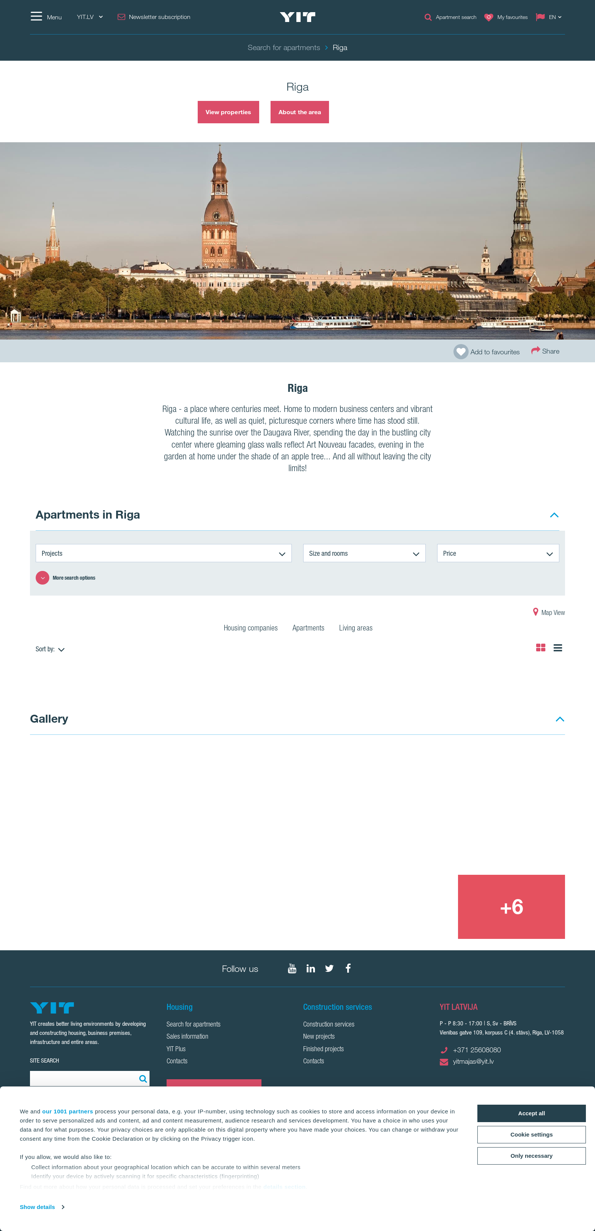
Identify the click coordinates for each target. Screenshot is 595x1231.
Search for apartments (193, 1025)
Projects (52, 553)
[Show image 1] (189, 842)
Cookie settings (531, 1134)
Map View (549, 613)
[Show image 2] (458, 809)
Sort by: (45, 649)
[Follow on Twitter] (329, 968)
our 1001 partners (67, 1111)
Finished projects (323, 1049)
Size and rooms (328, 553)
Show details (37, 1207)
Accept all (531, 1113)
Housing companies (251, 629)
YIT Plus (176, 1049)
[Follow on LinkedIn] (311, 968)
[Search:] (142, 1078)
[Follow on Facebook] (348, 968)
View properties (229, 112)
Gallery (49, 718)
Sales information (187, 1037)
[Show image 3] (403, 907)
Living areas (356, 629)
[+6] (511, 907)
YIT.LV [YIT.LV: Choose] (89, 16)
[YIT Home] (297, 17)
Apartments (308, 629)
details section (284, 1187)
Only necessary (532, 1155)
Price (449, 553)
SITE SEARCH (44, 1060)
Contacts (177, 1061)
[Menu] (46, 17)
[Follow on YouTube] (292, 968)
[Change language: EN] (550, 17)
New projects (319, 1037)
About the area (300, 112)
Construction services (328, 1025)
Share (545, 350)
